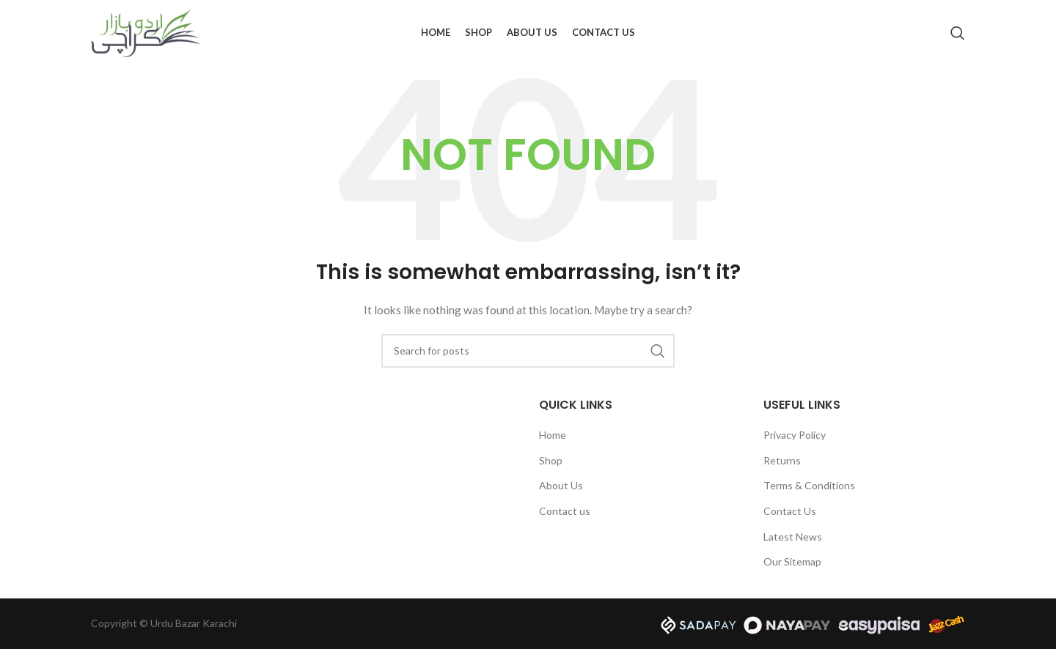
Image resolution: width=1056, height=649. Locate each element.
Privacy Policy (794, 435)
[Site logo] (146, 32)
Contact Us (789, 511)
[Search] (957, 33)
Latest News (792, 536)
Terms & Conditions (809, 485)
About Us (561, 485)
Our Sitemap (792, 561)
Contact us (564, 511)
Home (552, 435)
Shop (550, 460)
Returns (782, 460)
